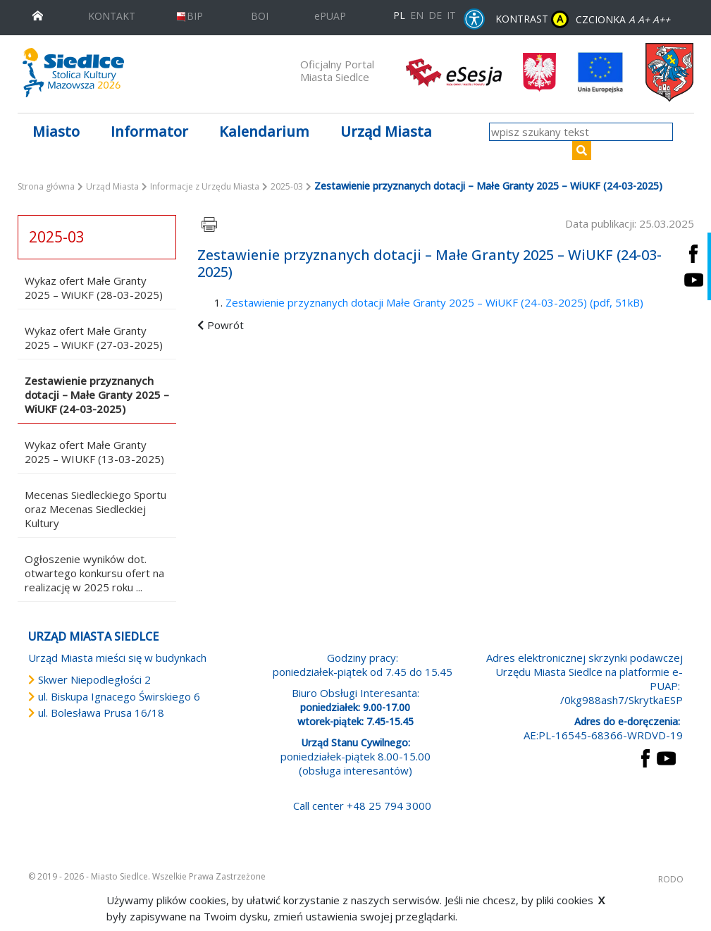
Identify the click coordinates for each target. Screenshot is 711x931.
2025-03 (287, 186)
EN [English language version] (416, 15)
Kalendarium (264, 131)
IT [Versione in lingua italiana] (451, 15)
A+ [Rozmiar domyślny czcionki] (644, 19)
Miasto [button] (56, 131)
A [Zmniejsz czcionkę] (632, 19)
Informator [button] (149, 131)
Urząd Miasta (112, 186)
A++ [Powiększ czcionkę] (661, 19)
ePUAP (330, 16)
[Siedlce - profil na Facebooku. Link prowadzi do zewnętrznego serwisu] (693, 253)
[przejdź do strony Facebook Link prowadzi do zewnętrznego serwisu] (645, 757)
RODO (671, 879)
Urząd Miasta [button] (386, 131)
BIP (189, 16)
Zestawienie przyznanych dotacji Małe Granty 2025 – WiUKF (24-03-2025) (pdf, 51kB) (434, 302)
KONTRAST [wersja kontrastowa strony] (532, 19)
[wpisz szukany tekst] (581, 132)
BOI (259, 16)
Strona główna (46, 186)
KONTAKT (111, 16)
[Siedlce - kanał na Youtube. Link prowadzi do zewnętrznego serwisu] (693, 279)
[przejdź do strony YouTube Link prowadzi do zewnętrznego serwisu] (666, 757)
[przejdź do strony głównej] (37, 14)
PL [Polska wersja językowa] (399, 15)
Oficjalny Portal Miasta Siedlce (337, 70)
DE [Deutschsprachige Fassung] (435, 15)
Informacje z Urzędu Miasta (204, 186)
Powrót (225, 325)
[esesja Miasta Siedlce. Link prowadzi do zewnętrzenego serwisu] (454, 71)
